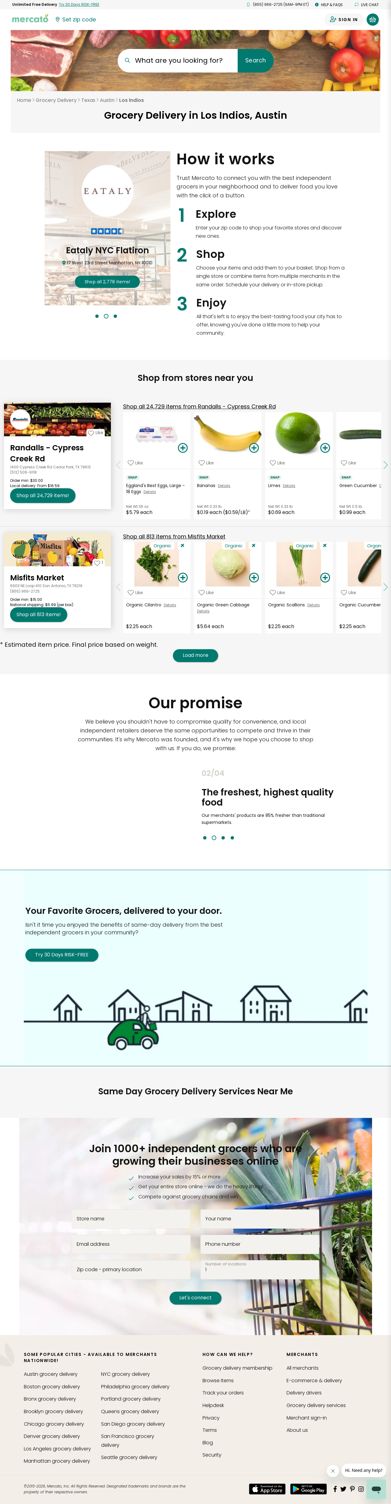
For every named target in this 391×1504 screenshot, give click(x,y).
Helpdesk (213, 1405)
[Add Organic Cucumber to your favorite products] (348, 592)
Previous (197, 805)
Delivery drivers (304, 1392)
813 (174, 536)
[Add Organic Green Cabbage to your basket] (254, 578)
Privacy (211, 1417)
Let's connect (195, 1297)
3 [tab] (115, 316)
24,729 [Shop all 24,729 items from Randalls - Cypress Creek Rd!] (42, 495)
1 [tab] (97, 316)
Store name (90, 1218)
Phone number (222, 1244)
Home (24, 100)
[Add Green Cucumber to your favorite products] (348, 463)
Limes (275, 485)
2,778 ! (107, 282)
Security (212, 1454)
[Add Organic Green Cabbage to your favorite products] (206, 592)
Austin (107, 100)
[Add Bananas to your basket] (254, 448)
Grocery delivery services (316, 1405)
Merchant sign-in (307, 1417)
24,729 (199, 406)
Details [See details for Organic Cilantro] (170, 605)
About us (297, 1430)
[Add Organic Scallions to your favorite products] (277, 592)
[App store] (267, 1489)
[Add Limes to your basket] (325, 448)
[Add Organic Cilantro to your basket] (183, 578)
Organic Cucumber (361, 605)
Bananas (207, 485)
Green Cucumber (359, 485)
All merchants (303, 1368)
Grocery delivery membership (237, 1368)
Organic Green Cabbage (224, 605)
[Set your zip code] (75, 20)
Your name (218, 1218)
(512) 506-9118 (23, 472)
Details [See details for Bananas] (224, 485)
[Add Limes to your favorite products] (277, 463)
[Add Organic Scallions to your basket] (325, 578)
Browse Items (218, 1380)
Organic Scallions (287, 605)
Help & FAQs (329, 4)
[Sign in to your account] (344, 19)
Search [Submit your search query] (255, 60)
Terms (210, 1430)
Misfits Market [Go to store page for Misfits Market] (37, 577)
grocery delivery (51, 1374)
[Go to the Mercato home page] (30, 17)
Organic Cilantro (145, 605)
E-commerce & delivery (314, 1380)
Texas (88, 100)
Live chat (367, 4)
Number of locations (225, 1264)
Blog (208, 1442)
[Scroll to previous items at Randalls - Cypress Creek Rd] (118, 465)
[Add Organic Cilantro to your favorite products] (135, 592)
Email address (93, 1244)
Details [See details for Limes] (289, 485)
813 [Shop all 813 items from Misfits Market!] (38, 614)
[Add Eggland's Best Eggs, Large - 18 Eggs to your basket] (183, 448)
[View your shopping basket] (373, 19)
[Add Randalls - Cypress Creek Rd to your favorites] (95, 432)
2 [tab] (106, 316)
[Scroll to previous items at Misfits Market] (118, 587)
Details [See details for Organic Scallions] (313, 605)
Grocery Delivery (56, 100)
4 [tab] (232, 837)
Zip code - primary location (109, 1269)
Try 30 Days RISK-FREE (62, 954)
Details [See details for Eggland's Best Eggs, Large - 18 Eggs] (150, 491)
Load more (195, 655)
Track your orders (223, 1392)
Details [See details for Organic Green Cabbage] (203, 611)
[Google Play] (308, 1489)
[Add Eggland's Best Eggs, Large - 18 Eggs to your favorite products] (135, 463)
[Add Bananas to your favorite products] (206, 463)
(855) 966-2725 (25, 591)
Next (355, 805)
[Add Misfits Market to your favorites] (98, 562)
